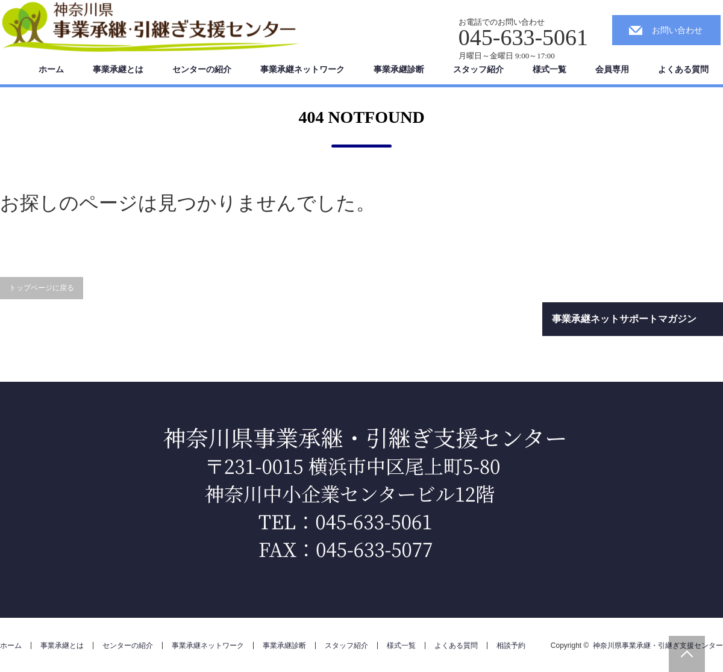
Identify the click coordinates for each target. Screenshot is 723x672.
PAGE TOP (687, 654)
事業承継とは (118, 69)
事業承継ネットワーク (302, 69)
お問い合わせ (677, 30)
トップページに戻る (41, 288)
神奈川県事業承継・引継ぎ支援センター (658, 645)
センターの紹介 (201, 69)
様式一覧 (549, 69)
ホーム (51, 69)
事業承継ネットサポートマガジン (624, 319)
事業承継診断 (399, 69)
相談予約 (510, 645)
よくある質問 (683, 69)
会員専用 (612, 69)
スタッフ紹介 (478, 69)
